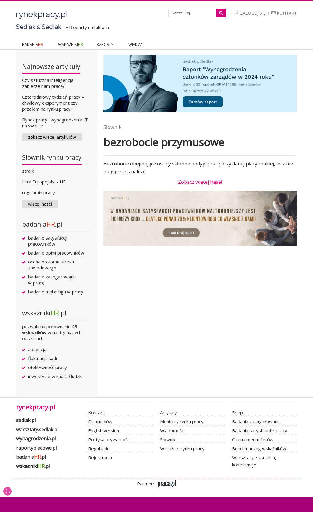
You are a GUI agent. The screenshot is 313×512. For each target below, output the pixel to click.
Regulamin (98, 448)
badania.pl (42, 224)
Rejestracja (100, 457)
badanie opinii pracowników (56, 253)
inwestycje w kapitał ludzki (55, 376)
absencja (37, 349)
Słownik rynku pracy (52, 157)
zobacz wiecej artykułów (52, 137)
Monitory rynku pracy (182, 421)
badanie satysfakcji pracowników (47, 241)
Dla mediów (100, 421)
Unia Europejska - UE (44, 182)
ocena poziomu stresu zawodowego (51, 265)
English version (103, 430)
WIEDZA (135, 44)
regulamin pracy (38, 192)
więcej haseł (40, 204)
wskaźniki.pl (44, 313)
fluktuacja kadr (43, 358)
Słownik (112, 127)
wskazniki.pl (33, 466)
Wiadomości (172, 430)
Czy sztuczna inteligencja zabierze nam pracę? (47, 83)
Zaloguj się (250, 13)
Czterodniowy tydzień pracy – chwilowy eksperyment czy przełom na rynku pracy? (53, 103)
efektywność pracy (47, 367)
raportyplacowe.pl (36, 448)
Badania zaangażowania (256, 421)
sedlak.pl (26, 420)
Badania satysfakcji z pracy (259, 430)
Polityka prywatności (109, 439)
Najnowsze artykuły (51, 66)
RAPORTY (105, 44)
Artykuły (168, 412)
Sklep (237, 412)
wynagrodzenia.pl (36, 438)
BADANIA (32, 44)
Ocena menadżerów (252, 439)
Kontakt (284, 13)
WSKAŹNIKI (70, 44)
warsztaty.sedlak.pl (37, 429)
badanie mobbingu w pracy (55, 292)
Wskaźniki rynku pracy (182, 448)
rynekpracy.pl (35, 407)
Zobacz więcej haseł (200, 182)
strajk (28, 171)
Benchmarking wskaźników (259, 448)
